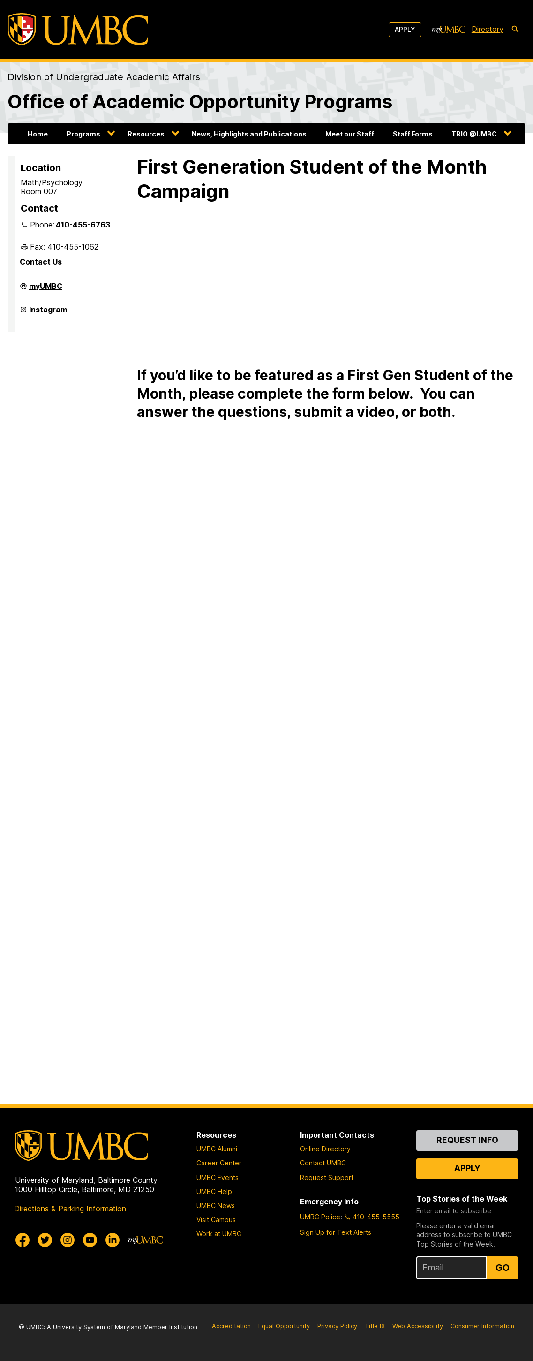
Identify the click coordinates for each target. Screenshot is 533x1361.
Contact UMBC (323, 1163)
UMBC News (215, 1206)
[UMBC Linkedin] (112, 1240)
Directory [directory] (487, 29)
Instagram (48, 313)
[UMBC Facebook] (22, 1240)
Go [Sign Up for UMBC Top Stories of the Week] (502, 1267)
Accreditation (231, 1326)
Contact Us (41, 261)
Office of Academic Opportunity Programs (200, 101)
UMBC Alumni (216, 1149)
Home (38, 134)
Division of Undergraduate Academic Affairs (104, 77)
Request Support (326, 1177)
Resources (146, 134)
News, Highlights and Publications (249, 134)
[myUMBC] (448, 29)
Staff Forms (413, 134)
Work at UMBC (218, 1234)
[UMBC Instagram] (67, 1240)
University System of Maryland (97, 1327)
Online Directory (325, 1149)
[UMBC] (78, 29)
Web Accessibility (417, 1326)
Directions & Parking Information (70, 1208)
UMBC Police (320, 1217)
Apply (405, 29)
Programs (83, 134)
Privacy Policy (337, 1326)
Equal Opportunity (284, 1326)
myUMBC (45, 289)
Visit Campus (216, 1220)
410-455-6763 (83, 224)
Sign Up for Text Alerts (335, 1232)
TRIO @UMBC (474, 134)
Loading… (287, 755)
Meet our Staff (349, 134)
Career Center (218, 1163)
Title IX (375, 1326)
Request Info (467, 1140)
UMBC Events (217, 1177)
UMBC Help (214, 1191)
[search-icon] (515, 29)
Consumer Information (482, 1326)
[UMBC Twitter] (45, 1240)
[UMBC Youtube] (90, 1240)
